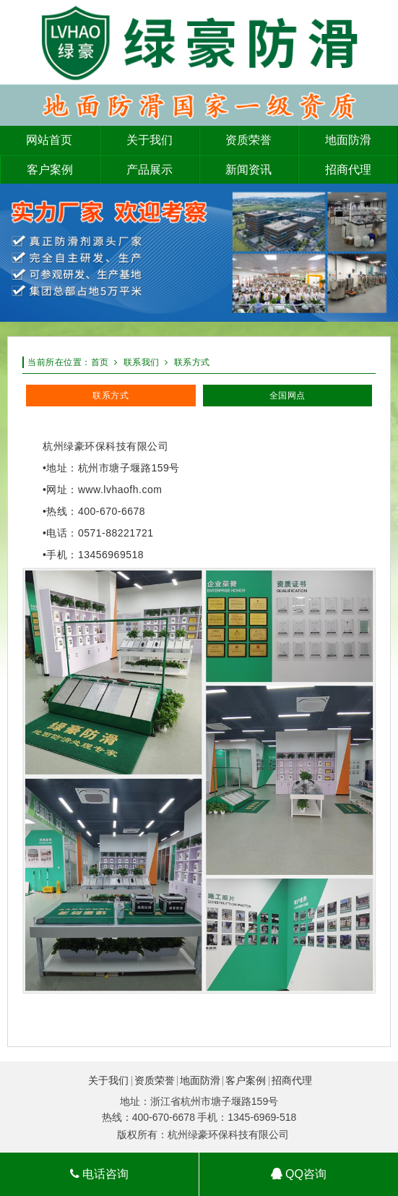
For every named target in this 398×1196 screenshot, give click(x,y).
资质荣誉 (154, 1080)
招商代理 (292, 1080)
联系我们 (142, 362)
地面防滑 (200, 1080)
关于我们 (108, 1080)
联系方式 (192, 362)
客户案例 (245, 1080)
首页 (100, 362)
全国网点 (287, 395)
